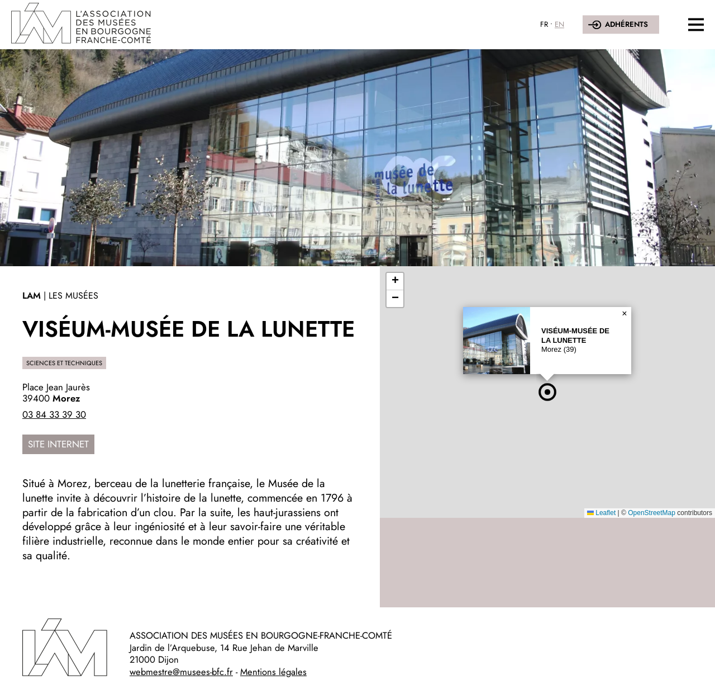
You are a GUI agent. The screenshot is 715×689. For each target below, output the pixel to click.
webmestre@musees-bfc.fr (181, 671)
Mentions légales (273, 671)
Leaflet (601, 513)
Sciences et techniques (64, 362)
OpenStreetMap (651, 513)
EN (559, 24)
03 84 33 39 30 (54, 414)
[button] (547, 392)
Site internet (58, 444)
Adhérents (626, 24)
